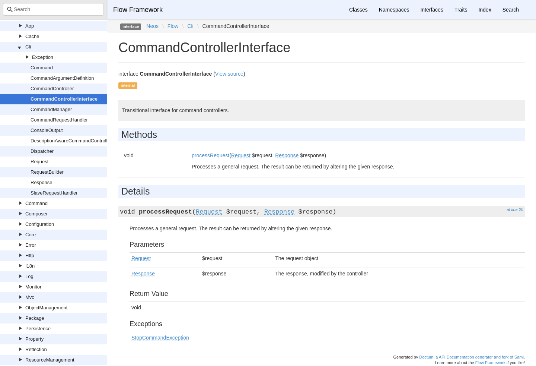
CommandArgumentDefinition (62, 78)
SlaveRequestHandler (54, 193)
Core (30, 234)
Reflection (36, 349)
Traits (460, 10)
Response (41, 182)
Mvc (29, 297)
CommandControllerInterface (64, 99)
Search (510, 10)
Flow (173, 26)
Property (34, 339)
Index (484, 10)
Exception (42, 57)
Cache (32, 36)
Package (34, 318)
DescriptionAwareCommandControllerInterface (81, 140)
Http (29, 255)
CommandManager (51, 109)
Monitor (33, 287)
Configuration (39, 224)
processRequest (210, 155)
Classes (358, 10)
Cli (28, 47)
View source (229, 74)
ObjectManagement (46, 307)
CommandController (52, 88)
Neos (152, 26)
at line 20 (515, 209)
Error (30, 245)
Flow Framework (138, 9)
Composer (36, 214)
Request (39, 161)
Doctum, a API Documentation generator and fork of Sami (471, 357)
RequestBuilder (47, 172)
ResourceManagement (49, 360)
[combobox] (53, 9)
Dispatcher (42, 151)
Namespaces (394, 10)
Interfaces (431, 10)
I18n (30, 266)
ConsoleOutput (47, 130)
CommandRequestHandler (59, 120)
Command (42, 67)
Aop (29, 26)
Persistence (38, 328)
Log (29, 276)
